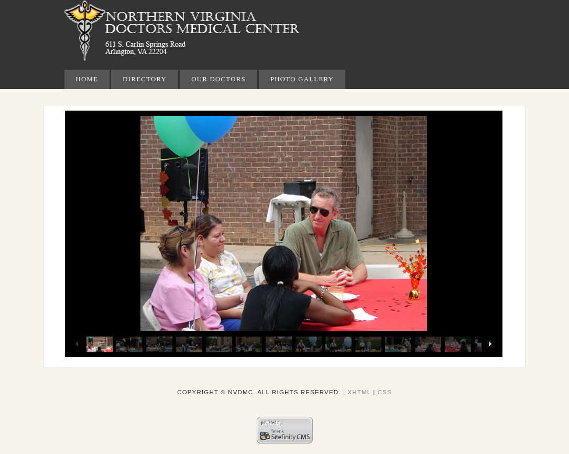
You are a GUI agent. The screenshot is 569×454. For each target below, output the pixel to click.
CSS (385, 392)
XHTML (358, 392)
